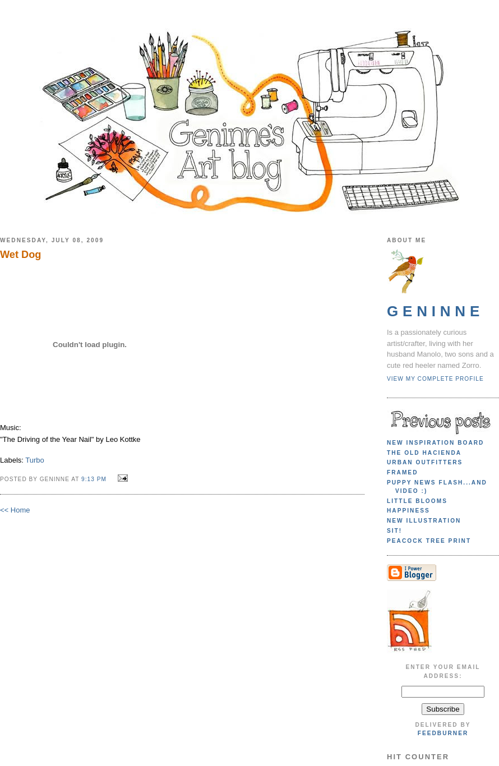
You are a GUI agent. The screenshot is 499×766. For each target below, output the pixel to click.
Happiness (408, 510)
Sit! (394, 531)
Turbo (34, 460)
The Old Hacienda (424, 453)
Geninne (435, 311)
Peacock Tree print (429, 541)
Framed (402, 472)
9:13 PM (94, 479)
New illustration (424, 521)
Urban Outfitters (425, 462)
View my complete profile (435, 379)
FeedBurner (443, 733)
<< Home (15, 510)
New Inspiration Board (435, 443)
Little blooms (417, 501)
